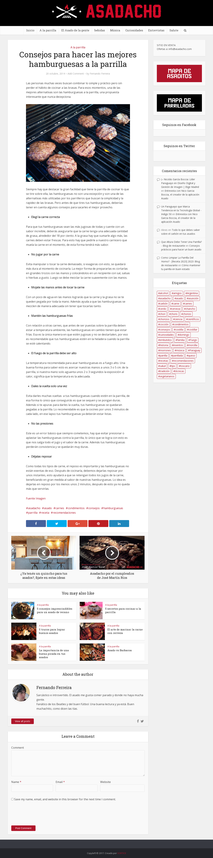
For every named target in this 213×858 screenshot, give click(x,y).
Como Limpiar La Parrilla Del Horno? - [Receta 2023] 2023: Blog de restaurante (180, 261)
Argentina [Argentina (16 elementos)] (192, 293)
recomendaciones (64, 513)
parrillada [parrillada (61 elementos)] (178, 355)
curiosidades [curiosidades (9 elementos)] (167, 334)
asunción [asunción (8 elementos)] (193, 298)
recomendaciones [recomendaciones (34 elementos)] (183, 360)
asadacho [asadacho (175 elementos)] (165, 298)
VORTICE (121, 853)
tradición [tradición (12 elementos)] (164, 371)
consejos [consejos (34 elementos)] (165, 329)
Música (115, 30)
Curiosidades (134, 30)
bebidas (99, 30)
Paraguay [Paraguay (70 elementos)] (195, 350)
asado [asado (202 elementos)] (179, 298)
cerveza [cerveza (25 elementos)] (176, 308)
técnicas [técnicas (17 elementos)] (179, 371)
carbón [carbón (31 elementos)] (164, 303)
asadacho (34, 508)
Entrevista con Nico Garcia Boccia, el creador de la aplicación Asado (180, 194)
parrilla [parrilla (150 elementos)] (163, 355)
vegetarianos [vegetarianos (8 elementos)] (167, 376)
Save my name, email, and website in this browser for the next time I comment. (65, 799)
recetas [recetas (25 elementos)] (164, 360)
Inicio (30, 30)
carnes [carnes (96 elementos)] (188, 303)
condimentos (76, 508)
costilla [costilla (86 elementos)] (179, 329)
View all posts (22, 721)
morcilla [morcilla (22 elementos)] (192, 345)
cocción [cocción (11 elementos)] (164, 324)
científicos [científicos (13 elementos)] (193, 319)
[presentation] (37, 815)
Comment (17, 748)
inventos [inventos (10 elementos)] (178, 345)
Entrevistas (156, 30)
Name (16, 782)
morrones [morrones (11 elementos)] (165, 350)
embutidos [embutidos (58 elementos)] (166, 340)
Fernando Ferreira (100, 73)
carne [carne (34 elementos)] (176, 303)
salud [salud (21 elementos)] (163, 366)
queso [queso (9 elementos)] (191, 355)
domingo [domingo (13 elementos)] (184, 334)
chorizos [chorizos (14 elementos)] (164, 319)
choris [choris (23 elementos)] (174, 314)
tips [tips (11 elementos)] (173, 366)
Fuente (30, 498)
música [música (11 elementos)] (180, 350)
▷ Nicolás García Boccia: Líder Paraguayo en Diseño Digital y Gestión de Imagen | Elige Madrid (180, 183)
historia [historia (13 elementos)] (164, 345)
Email (60, 782)
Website (105, 782)
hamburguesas (113, 508)
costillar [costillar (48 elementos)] (193, 329)
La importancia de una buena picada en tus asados (54, 653)
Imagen (41, 498)
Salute (173, 30)
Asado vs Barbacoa (119, 650)
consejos (94, 508)
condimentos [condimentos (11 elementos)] (181, 324)
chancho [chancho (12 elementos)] (190, 308)
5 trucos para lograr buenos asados (52, 631)
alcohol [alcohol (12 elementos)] (164, 293)
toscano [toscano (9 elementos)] (185, 366)
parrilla (32, 513)
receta (45, 513)
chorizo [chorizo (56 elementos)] (187, 314)
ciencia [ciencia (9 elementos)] (178, 319)
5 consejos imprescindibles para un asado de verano (54, 610)
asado (48, 508)
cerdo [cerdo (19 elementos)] (163, 308)
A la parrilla (48, 30)
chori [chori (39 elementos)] (162, 314)
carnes (59, 508)
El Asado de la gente (75, 30)
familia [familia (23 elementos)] (181, 340)
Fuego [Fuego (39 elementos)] (193, 340)
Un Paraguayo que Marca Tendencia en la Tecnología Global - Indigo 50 (181, 210)
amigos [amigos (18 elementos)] (177, 293)
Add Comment (76, 73)
